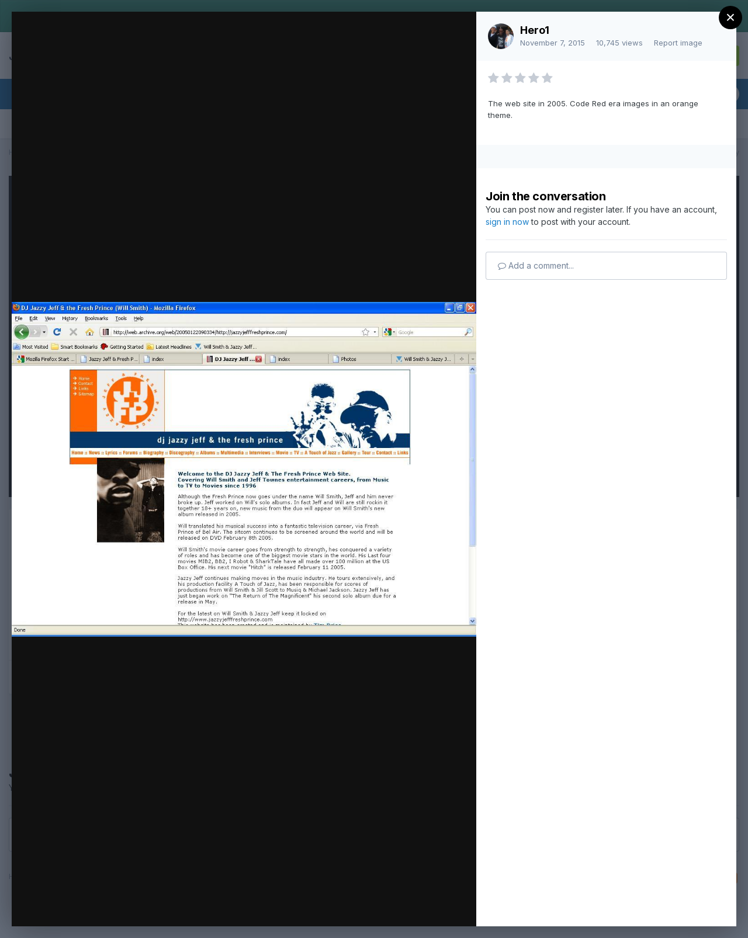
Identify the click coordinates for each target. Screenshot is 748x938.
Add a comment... (536, 265)
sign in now (507, 222)
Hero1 (534, 30)
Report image (678, 42)
